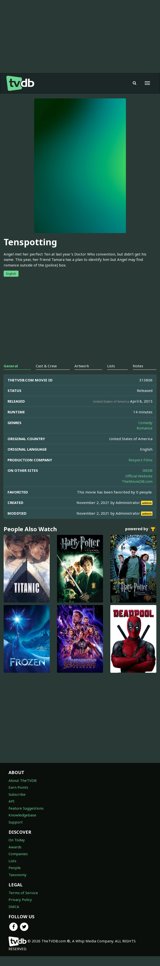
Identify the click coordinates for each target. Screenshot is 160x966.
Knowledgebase (22, 815)
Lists (12, 860)
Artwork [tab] (82, 365)
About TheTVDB (23, 780)
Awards (15, 846)
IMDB (147, 470)
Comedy (145, 422)
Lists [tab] (111, 365)
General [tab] (11, 365)
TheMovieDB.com (137, 481)
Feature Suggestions (26, 808)
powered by (140, 529)
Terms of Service (23, 892)
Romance (144, 428)
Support (16, 822)
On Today (17, 839)
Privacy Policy (20, 899)
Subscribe (17, 794)
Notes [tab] (138, 365)
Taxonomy (18, 874)
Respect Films (140, 459)
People (15, 867)
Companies (18, 853)
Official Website (138, 476)
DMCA (14, 906)
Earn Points (18, 787)
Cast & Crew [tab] (46, 365)
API (11, 801)
